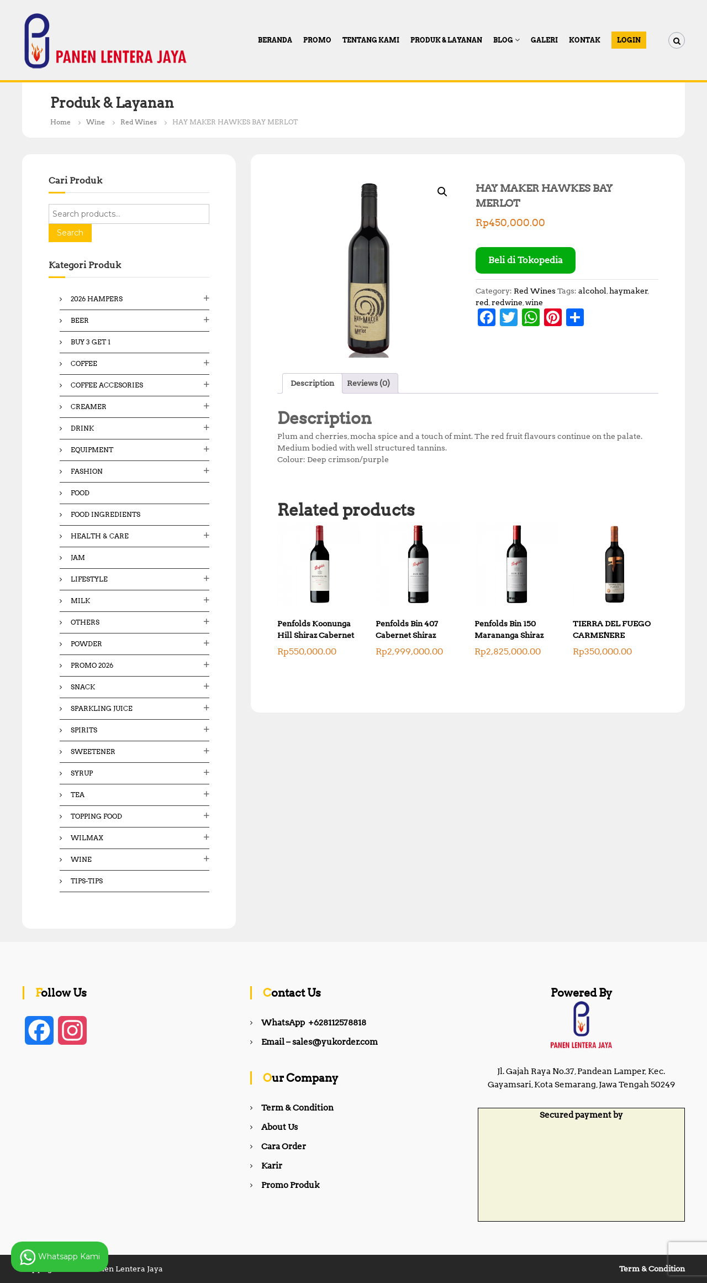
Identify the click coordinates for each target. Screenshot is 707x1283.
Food (80, 493)
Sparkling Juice (102, 708)
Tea (78, 794)
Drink (82, 428)
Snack (83, 687)
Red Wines (138, 122)
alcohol (592, 290)
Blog (503, 40)
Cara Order (283, 1146)
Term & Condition (297, 1108)
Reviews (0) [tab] (368, 383)
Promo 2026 (92, 665)
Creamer (89, 406)
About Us (279, 1127)
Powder (86, 644)
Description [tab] (312, 383)
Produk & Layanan (446, 40)
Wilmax (87, 838)
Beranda (275, 40)
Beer (80, 320)
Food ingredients (105, 514)
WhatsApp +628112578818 (313, 1023)
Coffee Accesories (107, 385)
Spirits (84, 730)
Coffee (84, 363)
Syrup (82, 773)
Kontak (584, 40)
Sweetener (93, 751)
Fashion (87, 471)
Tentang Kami (370, 40)
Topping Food (96, 816)
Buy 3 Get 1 (90, 342)
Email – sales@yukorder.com (319, 1042)
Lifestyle (89, 579)
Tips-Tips (87, 881)
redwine (507, 302)
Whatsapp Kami (59, 1257)
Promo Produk (290, 1185)
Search (70, 233)
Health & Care (100, 536)
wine (534, 302)
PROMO (317, 40)
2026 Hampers (97, 299)
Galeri (544, 40)
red (482, 302)
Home (60, 122)
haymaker (628, 290)
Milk (80, 600)
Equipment (92, 450)
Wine (95, 122)
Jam (78, 557)
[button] (442, 192)
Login (629, 40)
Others (85, 622)
